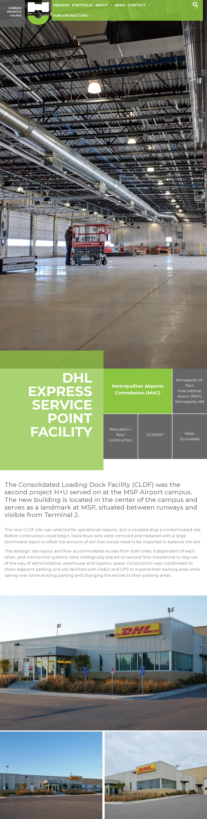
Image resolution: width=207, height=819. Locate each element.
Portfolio (82, 5)
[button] (195, 4)
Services (61, 5)
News (120, 5)
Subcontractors (72, 15)
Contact (139, 5)
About (103, 5)
